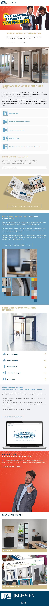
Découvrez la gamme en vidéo (17, 43)
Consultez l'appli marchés (13, 417)
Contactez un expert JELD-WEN (12, 466)
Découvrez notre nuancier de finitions (17, 245)
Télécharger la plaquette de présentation (25, 206)
